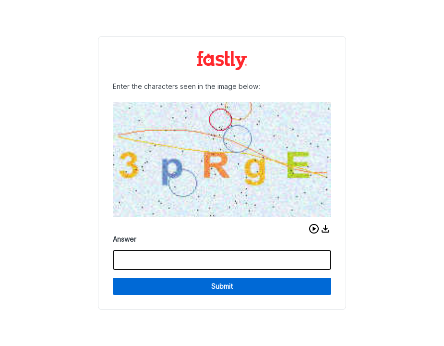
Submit (222, 286)
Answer (124, 239)
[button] (314, 229)
